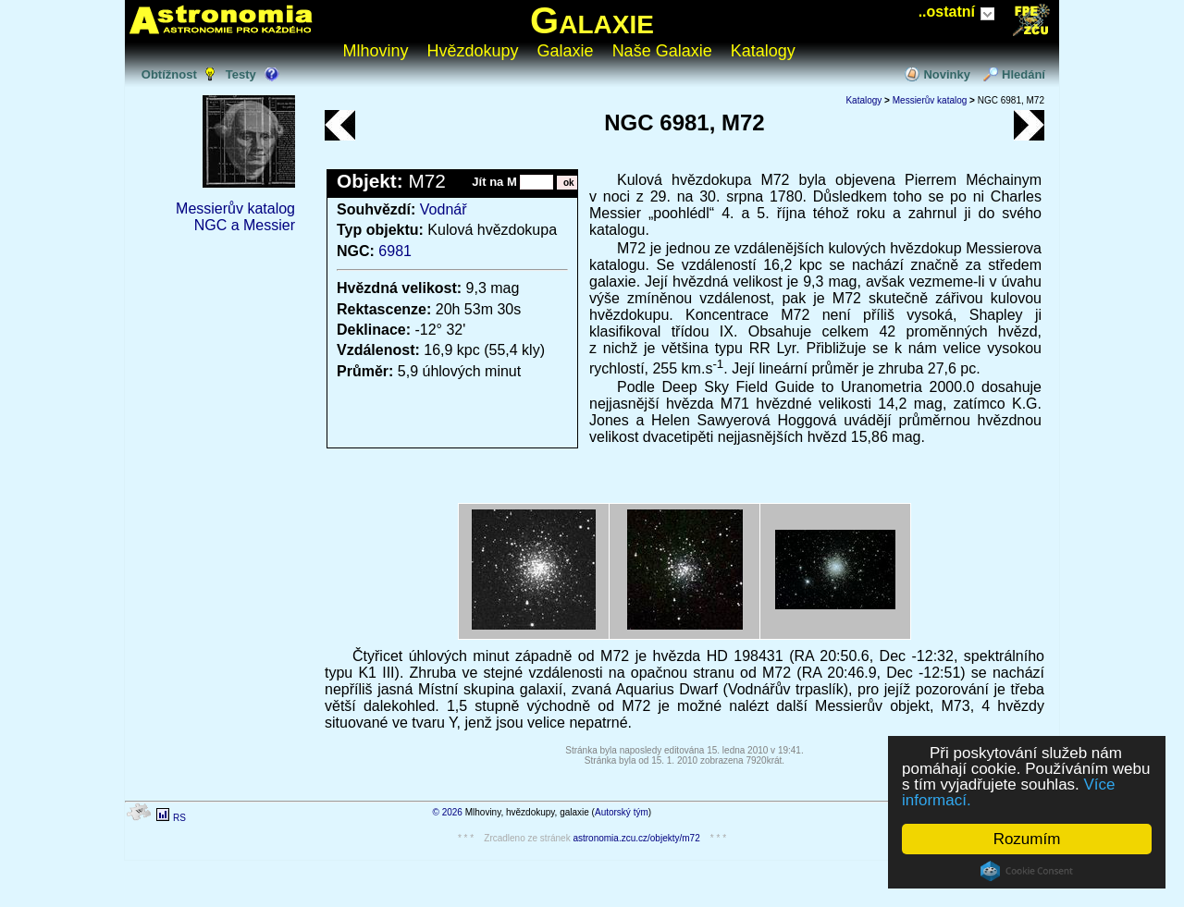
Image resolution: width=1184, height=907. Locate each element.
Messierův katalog (235, 208)
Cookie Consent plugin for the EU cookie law (1026, 871)
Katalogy (763, 51)
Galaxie (592, 20)
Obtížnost (169, 74)
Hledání (1023, 74)
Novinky (946, 74)
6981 (395, 251)
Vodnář (443, 209)
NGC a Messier (244, 225)
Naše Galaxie (662, 51)
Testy (241, 74)
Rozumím (1027, 839)
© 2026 (447, 812)
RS (179, 818)
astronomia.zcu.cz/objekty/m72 (636, 838)
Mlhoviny (376, 51)
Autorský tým (621, 812)
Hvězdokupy (473, 51)
